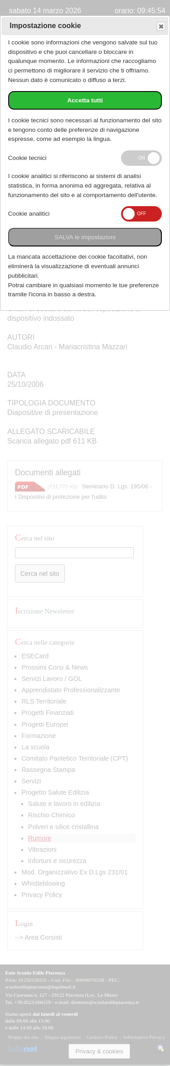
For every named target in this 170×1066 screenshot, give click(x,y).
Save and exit (160, 26)
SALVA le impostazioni (85, 237)
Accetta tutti (85, 100)
